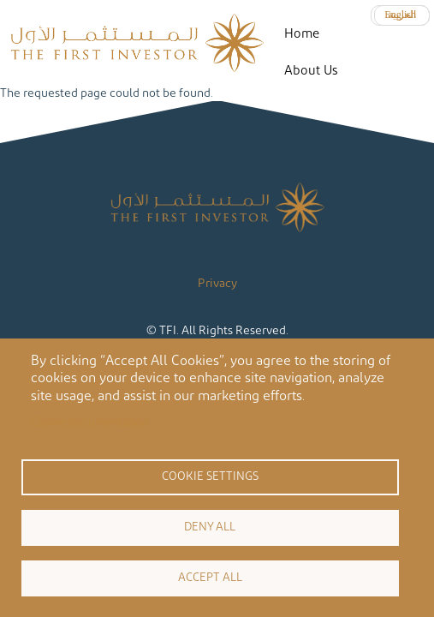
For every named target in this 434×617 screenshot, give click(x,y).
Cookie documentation (90, 422)
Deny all (209, 527)
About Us (310, 70)
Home (301, 33)
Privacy (217, 284)
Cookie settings (210, 476)
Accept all (210, 578)
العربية (402, 15)
